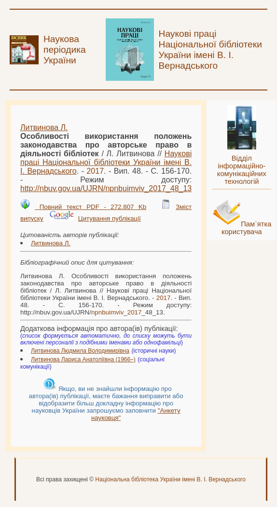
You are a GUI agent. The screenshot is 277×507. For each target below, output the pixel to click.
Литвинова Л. (44, 127)
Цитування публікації (109, 218)
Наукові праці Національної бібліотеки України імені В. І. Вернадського (106, 162)
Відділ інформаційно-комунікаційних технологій (241, 169)
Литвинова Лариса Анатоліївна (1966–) (83, 359)
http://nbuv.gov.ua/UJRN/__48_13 (106, 188)
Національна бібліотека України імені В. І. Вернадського (170, 479)
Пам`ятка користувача (247, 228)
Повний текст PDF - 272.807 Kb (90, 206)
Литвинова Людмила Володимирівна (80, 350)
